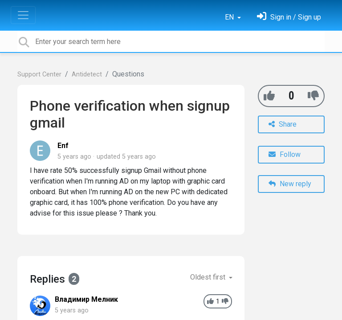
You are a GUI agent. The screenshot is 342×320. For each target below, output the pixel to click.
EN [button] (230, 17)
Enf (63, 145)
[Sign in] (289, 17)
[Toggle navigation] (23, 15)
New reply (290, 184)
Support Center (39, 74)
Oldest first (208, 277)
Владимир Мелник (86, 299)
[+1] (269, 95)
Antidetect (87, 74)
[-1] (313, 95)
